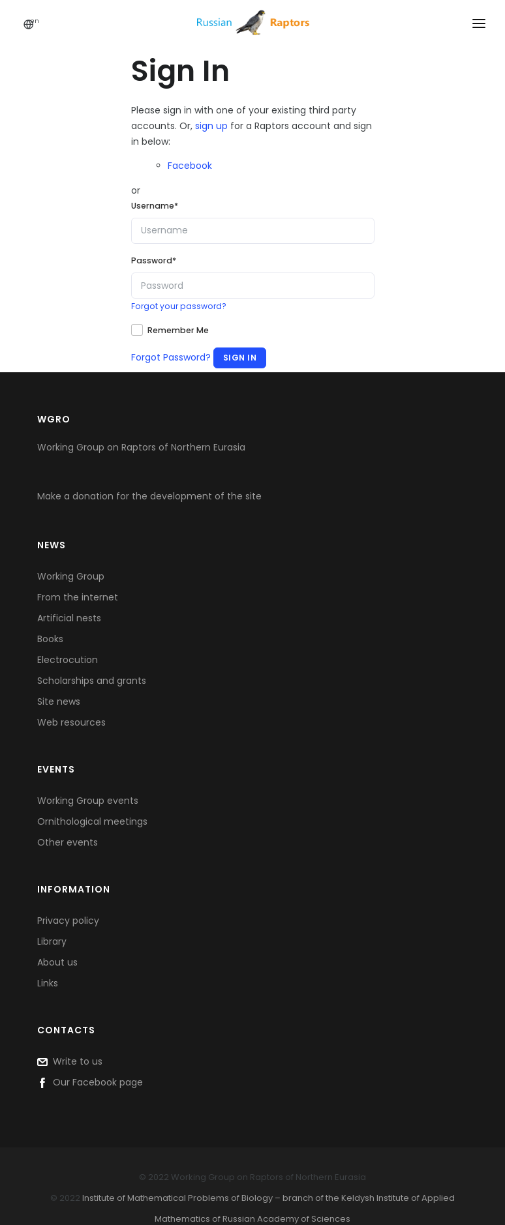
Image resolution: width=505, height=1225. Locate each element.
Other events (67, 842)
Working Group (70, 576)
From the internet (77, 597)
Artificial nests (69, 618)
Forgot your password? (178, 306)
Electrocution (67, 659)
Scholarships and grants (91, 680)
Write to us (69, 1061)
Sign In (240, 357)
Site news (58, 701)
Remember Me (178, 330)
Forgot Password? (171, 357)
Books (50, 638)
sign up (211, 125)
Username (154, 205)
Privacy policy (68, 920)
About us (57, 962)
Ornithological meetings (92, 821)
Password (153, 260)
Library (52, 941)
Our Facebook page (90, 1082)
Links (47, 983)
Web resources (71, 722)
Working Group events (87, 800)
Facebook (190, 165)
